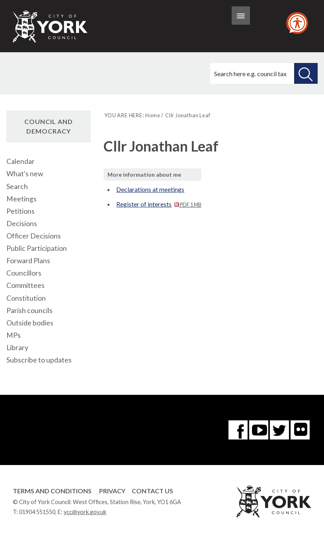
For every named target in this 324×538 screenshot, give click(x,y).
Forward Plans (28, 260)
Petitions (20, 211)
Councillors (23, 273)
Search (17, 186)
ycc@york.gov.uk (85, 511)
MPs (13, 335)
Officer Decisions (33, 236)
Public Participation (36, 248)
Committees (25, 285)
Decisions (21, 223)
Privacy (112, 491)
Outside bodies (29, 323)
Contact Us (152, 491)
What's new (24, 173)
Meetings (21, 199)
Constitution (26, 298)
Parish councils (29, 310)
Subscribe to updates (39, 360)
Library (17, 347)
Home (152, 115)
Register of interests (158, 204)
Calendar (20, 161)
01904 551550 (37, 511)
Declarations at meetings (150, 189)
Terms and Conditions (52, 491)
